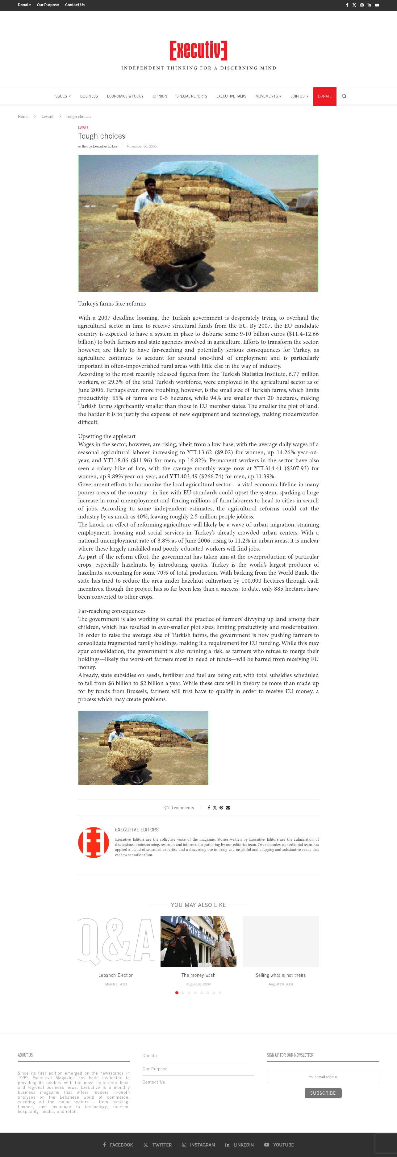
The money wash (199, 974)
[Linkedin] (369, 5)
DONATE (325, 95)
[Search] (344, 95)
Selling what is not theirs (281, 974)
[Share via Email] (228, 807)
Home (23, 115)
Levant (48, 115)
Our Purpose (48, 5)
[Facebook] (347, 5)
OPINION (160, 95)
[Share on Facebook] (209, 807)
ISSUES (61, 95)
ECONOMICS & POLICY (125, 95)
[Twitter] (354, 5)
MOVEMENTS (267, 95)
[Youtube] (377, 5)
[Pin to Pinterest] (221, 807)
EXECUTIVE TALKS (231, 95)
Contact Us (75, 5)
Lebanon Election (116, 974)
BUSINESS (89, 95)
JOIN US (298, 95)
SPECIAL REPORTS (192, 95)
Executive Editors (105, 146)
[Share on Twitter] (215, 807)
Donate (24, 5)
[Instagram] (362, 5)
